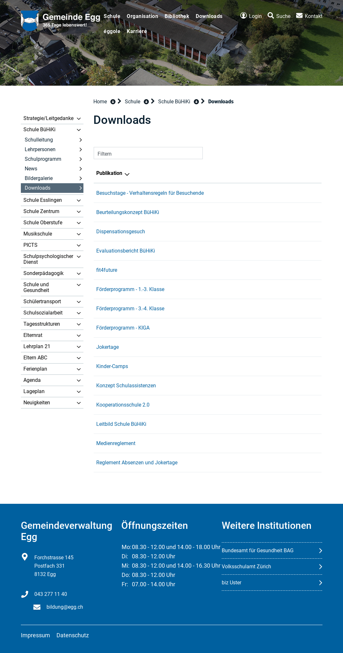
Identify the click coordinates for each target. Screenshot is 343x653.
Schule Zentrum (41, 211)
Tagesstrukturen (41, 324)
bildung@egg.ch (65, 607)
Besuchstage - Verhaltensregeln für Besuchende (150, 193)
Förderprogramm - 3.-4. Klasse (130, 308)
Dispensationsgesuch (120, 231)
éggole (112, 31)
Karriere (137, 31)
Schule (112, 16)
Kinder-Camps (112, 366)
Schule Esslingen (42, 200)
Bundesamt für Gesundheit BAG (258, 550)
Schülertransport (42, 301)
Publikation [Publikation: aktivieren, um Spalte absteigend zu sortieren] (109, 173)
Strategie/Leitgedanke (48, 118)
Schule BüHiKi (39, 129)
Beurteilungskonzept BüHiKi (127, 212)
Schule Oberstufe (42, 222)
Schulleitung (39, 140)
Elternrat (32, 335)
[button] (137, 102)
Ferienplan (35, 369)
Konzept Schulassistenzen (126, 385)
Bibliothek (177, 16)
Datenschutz (72, 635)
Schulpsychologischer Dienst (48, 259)
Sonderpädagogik (43, 273)
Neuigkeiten (36, 403)
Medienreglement (115, 443)
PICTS (30, 245)
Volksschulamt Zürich (246, 566)
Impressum (35, 635)
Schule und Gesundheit (36, 287)
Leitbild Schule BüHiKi (121, 424)
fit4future (106, 270)
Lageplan (34, 391)
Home (100, 102)
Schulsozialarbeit (43, 313)
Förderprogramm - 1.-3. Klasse (130, 289)
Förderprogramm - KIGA (123, 328)
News (31, 169)
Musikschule (37, 234)
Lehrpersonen (40, 149)
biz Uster (231, 583)
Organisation (142, 16)
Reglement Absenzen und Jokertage (136, 463)
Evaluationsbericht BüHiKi (125, 251)
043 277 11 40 (50, 594)
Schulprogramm (43, 159)
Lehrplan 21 (36, 346)
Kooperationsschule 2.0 (123, 405)
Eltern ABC (35, 358)
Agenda (32, 380)
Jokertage (107, 347)
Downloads (209, 16)
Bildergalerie (39, 178)
